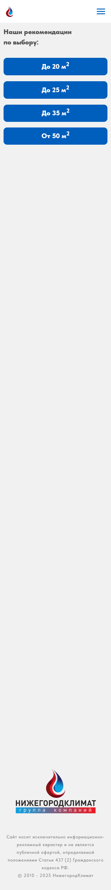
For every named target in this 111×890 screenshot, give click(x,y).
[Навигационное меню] (101, 12)
